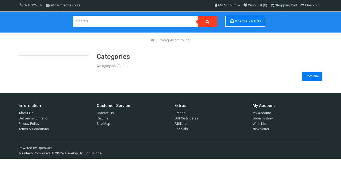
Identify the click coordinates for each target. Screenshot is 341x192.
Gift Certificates (186, 118)
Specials (181, 129)
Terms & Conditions (34, 129)
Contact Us (105, 113)
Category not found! (175, 40)
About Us (26, 113)
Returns (102, 118)
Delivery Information (34, 118)
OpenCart (45, 148)
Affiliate (180, 124)
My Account (262, 113)
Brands (179, 113)
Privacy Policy (29, 124)
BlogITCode (92, 153)
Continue (312, 76)
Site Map (103, 124)
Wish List (260, 124)
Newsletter (261, 129)
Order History (263, 118)
